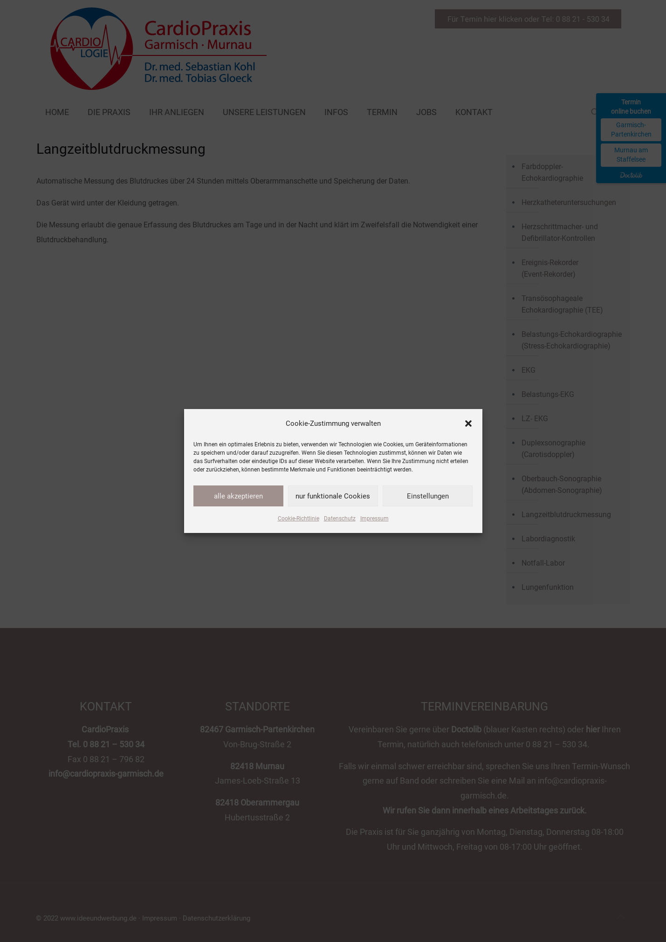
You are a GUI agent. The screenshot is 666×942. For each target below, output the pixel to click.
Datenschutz (340, 518)
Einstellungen (428, 496)
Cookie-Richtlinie (298, 518)
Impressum (374, 518)
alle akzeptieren (238, 496)
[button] (468, 423)
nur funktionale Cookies (332, 496)
